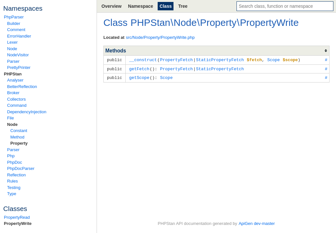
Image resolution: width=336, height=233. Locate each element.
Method (17, 137)
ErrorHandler (19, 36)
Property (18, 143)
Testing (13, 187)
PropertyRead (17, 217)
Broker (13, 92)
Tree (182, 6)
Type (11, 193)
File (10, 118)
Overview (111, 6)
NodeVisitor (18, 54)
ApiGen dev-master (257, 223)
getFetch (139, 68)
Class (166, 6)
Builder (13, 23)
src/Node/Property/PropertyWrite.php (160, 37)
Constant (18, 130)
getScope (139, 77)
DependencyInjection (26, 111)
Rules (12, 181)
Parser (13, 61)
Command (16, 105)
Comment (16, 29)
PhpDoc (14, 162)
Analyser (15, 80)
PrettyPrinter (18, 67)
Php (11, 155)
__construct (143, 59)
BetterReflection (22, 86)
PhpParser (14, 17)
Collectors (16, 99)
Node (12, 48)
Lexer (12, 42)
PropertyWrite (18, 223)
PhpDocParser (21, 168)
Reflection (16, 174)
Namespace (140, 6)
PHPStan (13, 74)
